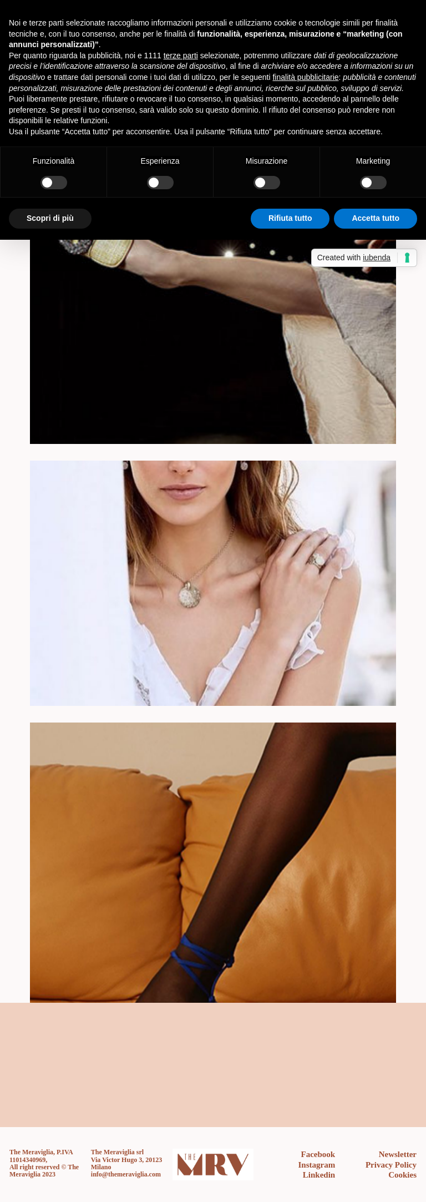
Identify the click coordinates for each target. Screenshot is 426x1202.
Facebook (318, 1154)
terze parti (181, 55)
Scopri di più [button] (50, 218)
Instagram (317, 1164)
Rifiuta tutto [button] (290, 218)
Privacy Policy (391, 1164)
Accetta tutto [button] (375, 218)
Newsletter (398, 1154)
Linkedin (319, 1174)
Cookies (402, 1174)
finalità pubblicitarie (305, 77)
